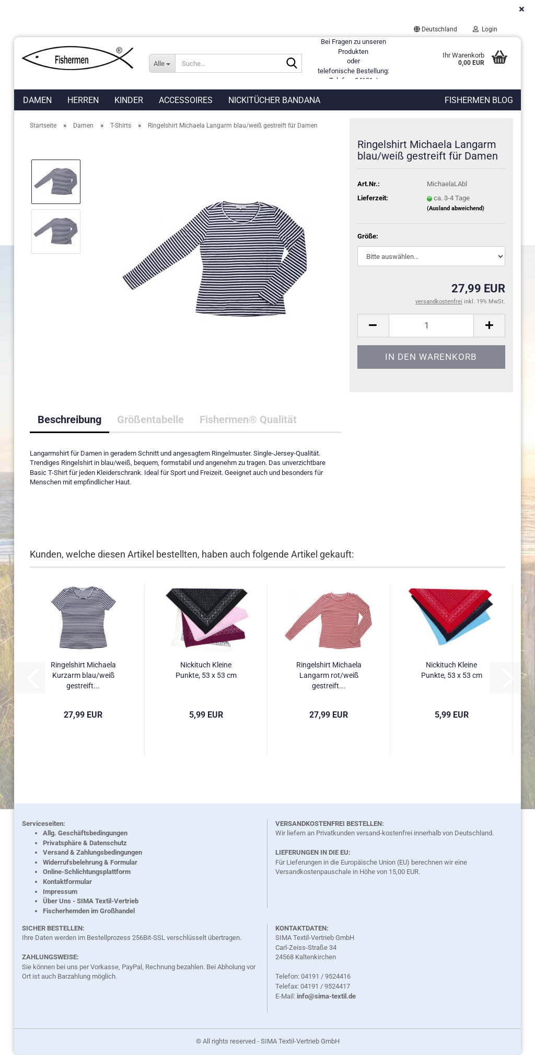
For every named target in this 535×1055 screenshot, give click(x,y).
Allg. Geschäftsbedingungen (85, 833)
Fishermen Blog (479, 100)
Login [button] (485, 29)
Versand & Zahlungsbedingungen (92, 852)
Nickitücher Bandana (274, 100)
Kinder (128, 100)
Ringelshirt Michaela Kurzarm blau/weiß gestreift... (83, 675)
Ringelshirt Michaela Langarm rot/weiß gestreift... (329, 675)
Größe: (367, 236)
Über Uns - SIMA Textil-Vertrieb (90, 901)
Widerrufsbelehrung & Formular (90, 862)
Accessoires (186, 100)
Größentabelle (150, 419)
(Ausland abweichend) (455, 208)
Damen (37, 100)
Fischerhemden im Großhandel (89, 911)
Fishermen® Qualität (248, 419)
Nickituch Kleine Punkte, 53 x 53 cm (206, 670)
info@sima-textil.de (326, 996)
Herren (83, 100)
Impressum (60, 891)
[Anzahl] (431, 325)
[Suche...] (162, 63)
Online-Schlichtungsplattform (87, 872)
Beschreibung (69, 419)
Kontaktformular (67, 882)
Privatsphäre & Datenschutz (85, 843)
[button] (435, 29)
